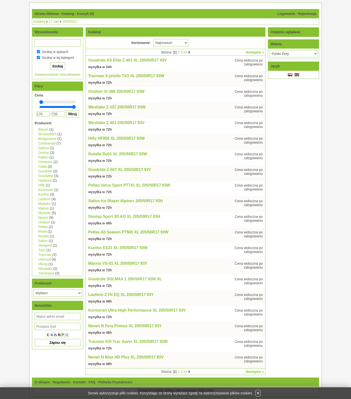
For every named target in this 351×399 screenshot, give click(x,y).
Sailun (43, 241)
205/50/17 (70, 21)
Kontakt (79, 382)
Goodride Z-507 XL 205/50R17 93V (119, 170)
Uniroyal (44, 259)
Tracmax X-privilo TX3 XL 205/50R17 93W (126, 76)
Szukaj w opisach (55, 52)
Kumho (43, 194)
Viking (43, 264)
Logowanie (286, 14)
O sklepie (42, 382)
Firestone (45, 162)
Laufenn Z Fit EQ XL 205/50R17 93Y (121, 295)
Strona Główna (47, 14)
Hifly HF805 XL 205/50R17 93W (116, 138)
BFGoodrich (47, 134)
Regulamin (61, 382)
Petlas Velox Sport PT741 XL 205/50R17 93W (129, 185)
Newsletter (43, 305)
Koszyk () (85, 14)
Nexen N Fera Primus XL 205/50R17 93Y (125, 326)
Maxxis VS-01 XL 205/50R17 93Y (117, 263)
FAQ (92, 382)
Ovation (44, 222)
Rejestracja (307, 14)
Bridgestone (47, 139)
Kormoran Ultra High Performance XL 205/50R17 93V (137, 310)
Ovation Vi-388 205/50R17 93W (116, 91)
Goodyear (45, 176)
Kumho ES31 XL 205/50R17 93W (117, 248)
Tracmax (44, 255)
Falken (43, 157)
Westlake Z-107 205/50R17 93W (117, 107)
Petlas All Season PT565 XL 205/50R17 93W (128, 232)
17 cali (53, 21)
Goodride (45, 171)
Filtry (39, 86)
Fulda (42, 166)
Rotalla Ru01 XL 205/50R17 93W (117, 154)
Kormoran (45, 190)
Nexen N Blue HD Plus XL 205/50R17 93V (126, 357)
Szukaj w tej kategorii (58, 58)
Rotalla (43, 236)
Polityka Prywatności (115, 382)
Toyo (42, 250)
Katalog (67, 14)
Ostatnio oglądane (285, 32)
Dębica (43, 148)
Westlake (45, 269)
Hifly (41, 185)
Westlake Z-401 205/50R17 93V (116, 123)
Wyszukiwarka (46, 32)
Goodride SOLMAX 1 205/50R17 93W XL (125, 279)
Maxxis (43, 208)
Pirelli (42, 231)
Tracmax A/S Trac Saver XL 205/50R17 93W (128, 341)
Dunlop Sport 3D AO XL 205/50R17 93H (124, 216)
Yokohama (46, 273)
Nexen (43, 218)
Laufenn (44, 199)
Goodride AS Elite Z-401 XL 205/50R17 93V (127, 60)
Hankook (45, 180)
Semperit (45, 245)
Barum (43, 129)
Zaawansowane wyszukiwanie (57, 74)
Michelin (44, 213)
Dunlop (43, 153)
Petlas (43, 227)
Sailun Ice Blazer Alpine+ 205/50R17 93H (125, 201)
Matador (44, 204)
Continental (47, 143)
